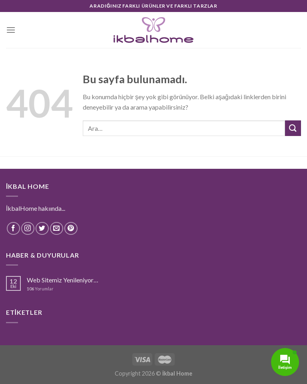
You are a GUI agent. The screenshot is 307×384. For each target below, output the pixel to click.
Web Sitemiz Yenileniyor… (62, 280)
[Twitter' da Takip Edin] (42, 228)
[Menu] (11, 30)
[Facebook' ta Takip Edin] (13, 228)
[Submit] (293, 128)
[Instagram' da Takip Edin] (27, 228)
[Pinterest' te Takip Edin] (71, 228)
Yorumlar (40, 288)
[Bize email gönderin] (56, 228)
